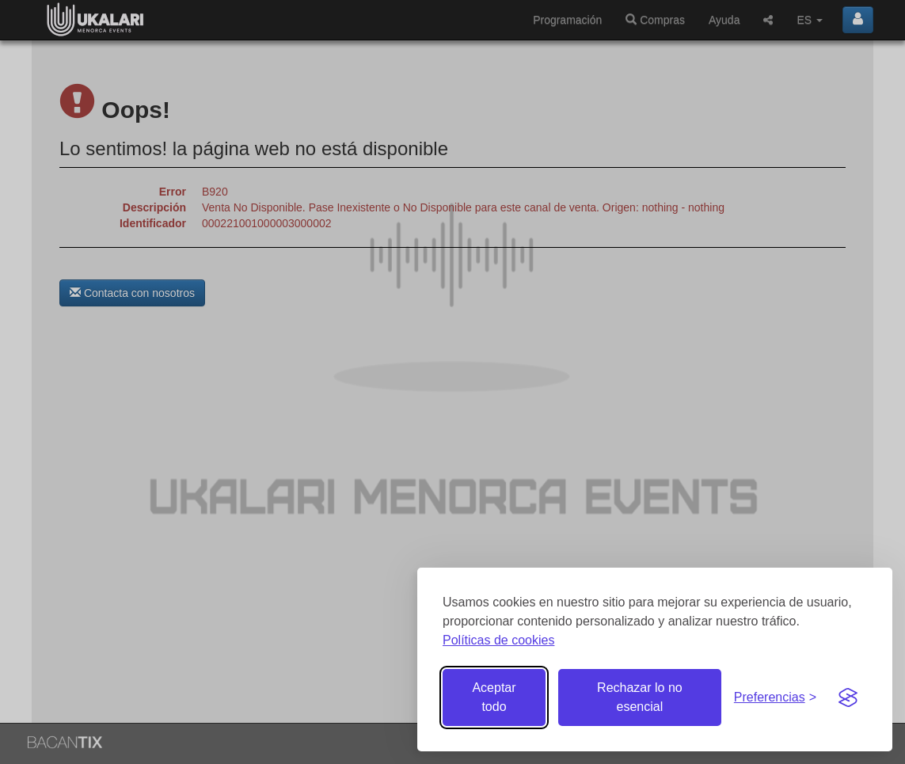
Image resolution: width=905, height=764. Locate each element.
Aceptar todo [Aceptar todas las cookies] (493, 697)
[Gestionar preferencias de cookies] (775, 698)
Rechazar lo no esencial (640, 697)
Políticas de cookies (498, 640)
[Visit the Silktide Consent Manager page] (848, 697)
